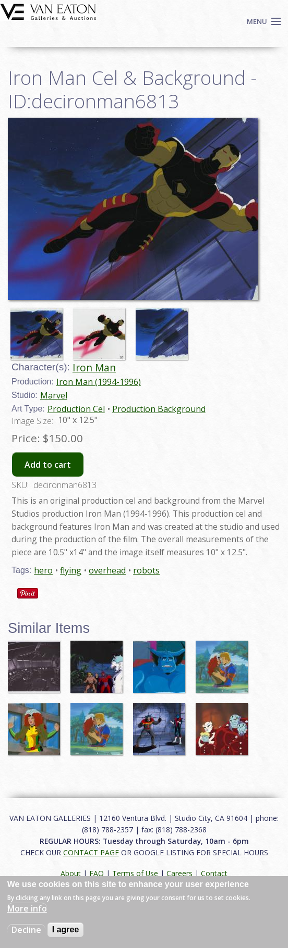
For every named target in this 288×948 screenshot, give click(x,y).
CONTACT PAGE (91, 852)
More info (27, 908)
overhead (107, 570)
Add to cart (48, 464)
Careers (179, 873)
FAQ (96, 873)
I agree (65, 929)
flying (70, 570)
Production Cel (76, 409)
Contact (214, 873)
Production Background (159, 409)
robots (146, 570)
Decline (26, 929)
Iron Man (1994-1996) (98, 382)
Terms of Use (135, 873)
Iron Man (94, 367)
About (71, 873)
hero (43, 570)
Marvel (53, 395)
